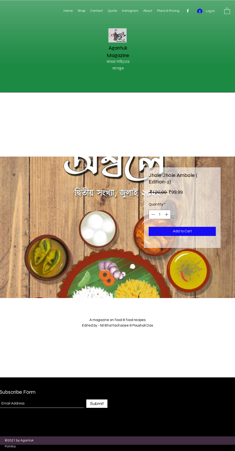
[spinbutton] (160, 214)
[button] (227, 10)
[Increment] (167, 214)
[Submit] (96, 403)
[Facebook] (187, 10)
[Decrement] (152, 214)
